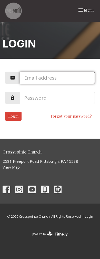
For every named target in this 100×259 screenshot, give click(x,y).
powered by (50, 234)
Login (13, 116)
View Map (11, 167)
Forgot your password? (71, 116)
